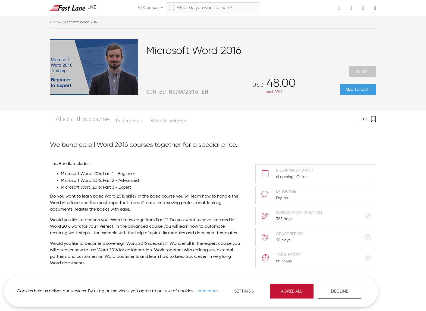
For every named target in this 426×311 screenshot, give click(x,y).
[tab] (74, 124)
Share (362, 72)
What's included (151, 125)
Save (368, 124)
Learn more (76, 289)
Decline (278, 286)
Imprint (322, 297)
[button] (350, 297)
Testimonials (111, 125)
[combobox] (213, 7)
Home (55, 22)
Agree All (230, 286)
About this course (69, 125)
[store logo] (73, 7)
